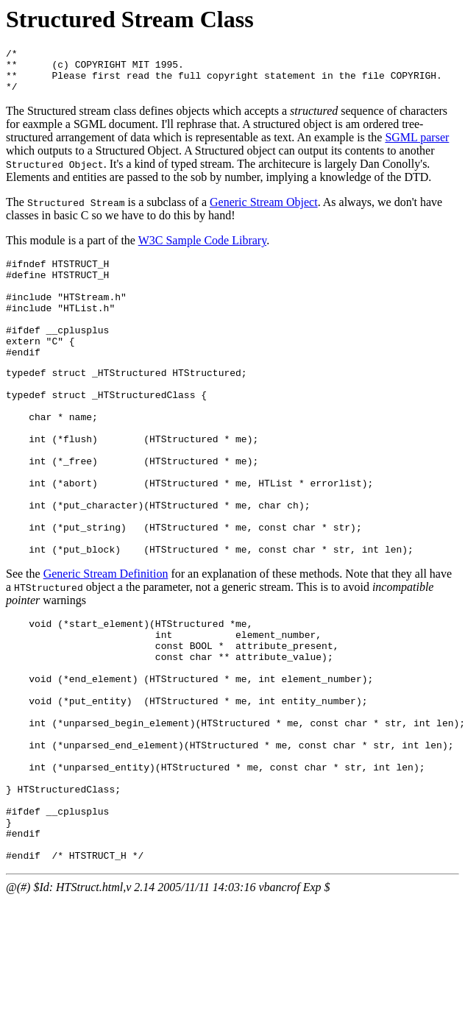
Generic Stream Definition (105, 640)
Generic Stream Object (264, 211)
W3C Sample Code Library (202, 249)
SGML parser (417, 146)
